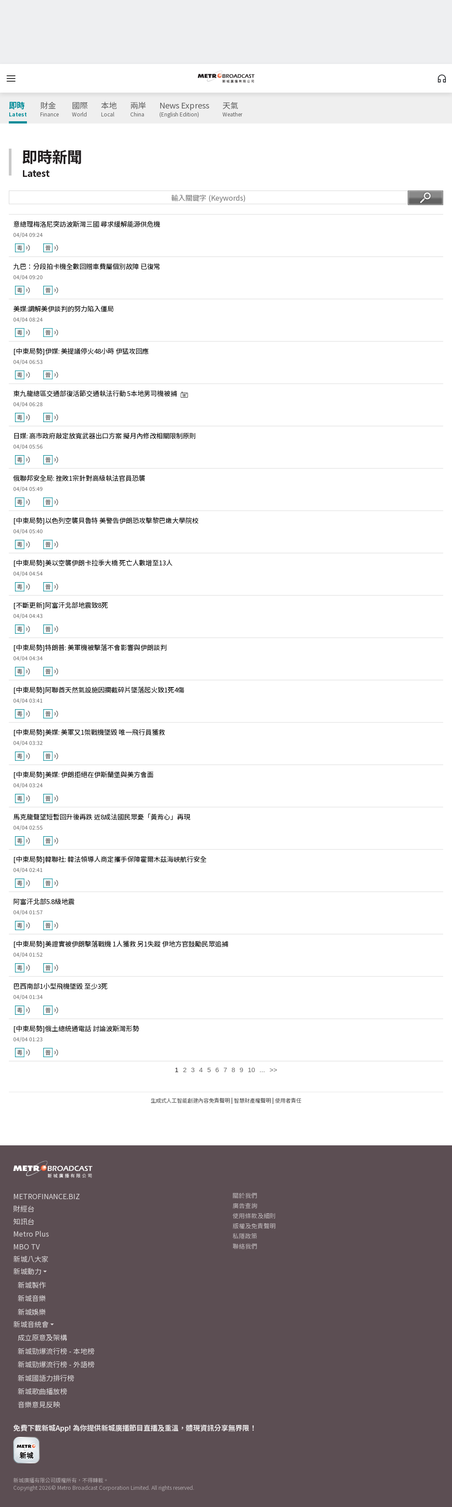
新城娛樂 (32, 1311)
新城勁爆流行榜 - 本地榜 (56, 1351)
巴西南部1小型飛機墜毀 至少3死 (60, 986)
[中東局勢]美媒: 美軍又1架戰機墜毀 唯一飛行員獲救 (89, 732)
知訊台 (23, 1221)
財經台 (23, 1208)
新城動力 (27, 1271)
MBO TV (26, 1246)
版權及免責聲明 (254, 1225)
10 (251, 1069)
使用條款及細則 (254, 1215)
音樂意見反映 (39, 1404)
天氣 (232, 109)
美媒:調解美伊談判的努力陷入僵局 (63, 308)
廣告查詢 (245, 1205)
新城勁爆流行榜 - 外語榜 (56, 1364)
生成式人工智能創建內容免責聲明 (190, 1100)
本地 (109, 109)
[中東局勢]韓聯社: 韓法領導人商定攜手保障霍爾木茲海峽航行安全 (110, 859)
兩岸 (138, 109)
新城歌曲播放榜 (42, 1391)
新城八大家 (31, 1258)
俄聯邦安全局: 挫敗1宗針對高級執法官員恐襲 (79, 477)
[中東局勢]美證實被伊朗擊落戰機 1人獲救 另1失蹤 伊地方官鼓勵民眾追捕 (120, 943)
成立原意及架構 (42, 1337)
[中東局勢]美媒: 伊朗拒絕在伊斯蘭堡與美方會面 (83, 774)
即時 (18, 109)
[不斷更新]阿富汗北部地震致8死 (60, 605)
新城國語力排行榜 (46, 1377)
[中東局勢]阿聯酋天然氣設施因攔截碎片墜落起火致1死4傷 (99, 689)
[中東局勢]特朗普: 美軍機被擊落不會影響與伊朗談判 (90, 647)
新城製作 (32, 1284)
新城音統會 (31, 1324)
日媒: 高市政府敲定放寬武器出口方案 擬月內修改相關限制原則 (104, 435)
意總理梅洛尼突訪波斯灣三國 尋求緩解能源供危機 (86, 223)
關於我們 (245, 1195)
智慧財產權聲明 (252, 1100)
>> (273, 1069)
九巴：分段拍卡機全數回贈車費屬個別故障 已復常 (86, 266)
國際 (80, 109)
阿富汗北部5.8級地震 (44, 901)
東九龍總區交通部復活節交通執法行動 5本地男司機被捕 (100, 393)
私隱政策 (245, 1235)
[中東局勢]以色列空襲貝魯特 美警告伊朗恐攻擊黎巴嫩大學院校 (106, 520)
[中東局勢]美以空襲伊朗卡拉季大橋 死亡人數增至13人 (93, 562)
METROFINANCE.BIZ (46, 1196)
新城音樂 (32, 1298)
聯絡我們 (245, 1245)
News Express (184, 109)
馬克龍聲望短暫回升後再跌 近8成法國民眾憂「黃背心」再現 (101, 816)
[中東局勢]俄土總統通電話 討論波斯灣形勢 (76, 1028)
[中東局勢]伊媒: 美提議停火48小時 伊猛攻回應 (81, 350)
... (262, 1069)
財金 (49, 109)
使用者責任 (288, 1100)
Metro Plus (31, 1233)
